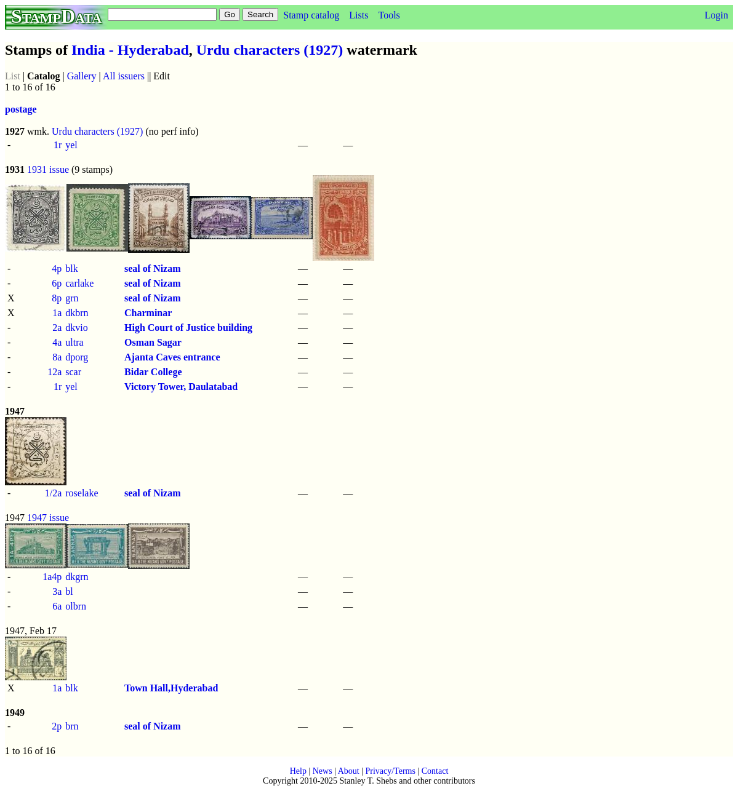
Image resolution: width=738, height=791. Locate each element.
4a (57, 342)
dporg (76, 357)
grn (71, 298)
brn (71, 726)
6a (57, 606)
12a (54, 372)
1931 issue (48, 169)
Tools (388, 15)
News (322, 771)
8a (57, 357)
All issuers (124, 76)
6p (57, 283)
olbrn (75, 606)
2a (57, 327)
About (348, 771)
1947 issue (48, 517)
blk (71, 268)
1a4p (52, 576)
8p (57, 298)
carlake (79, 283)
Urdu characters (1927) (269, 50)
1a (57, 313)
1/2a (53, 493)
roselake (81, 493)
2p (57, 726)
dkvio (76, 327)
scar (73, 372)
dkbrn (76, 313)
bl (69, 591)
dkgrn (76, 576)
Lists (358, 15)
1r (58, 145)
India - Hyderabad (130, 50)
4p (57, 268)
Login (716, 15)
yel (71, 145)
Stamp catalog (311, 15)
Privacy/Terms (390, 771)
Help (298, 771)
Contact (435, 771)
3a (57, 591)
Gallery (82, 76)
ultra (74, 342)
